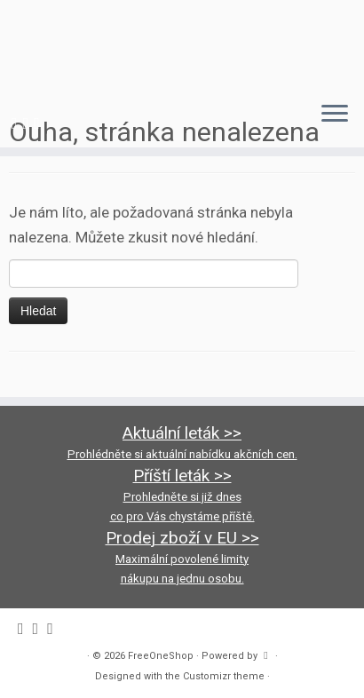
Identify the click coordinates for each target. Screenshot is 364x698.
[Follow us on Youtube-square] (39, 123)
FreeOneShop (161, 656)
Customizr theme (224, 676)
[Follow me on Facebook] (17, 123)
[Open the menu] (334, 115)
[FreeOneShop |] (182, 44)
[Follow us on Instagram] (29, 123)
